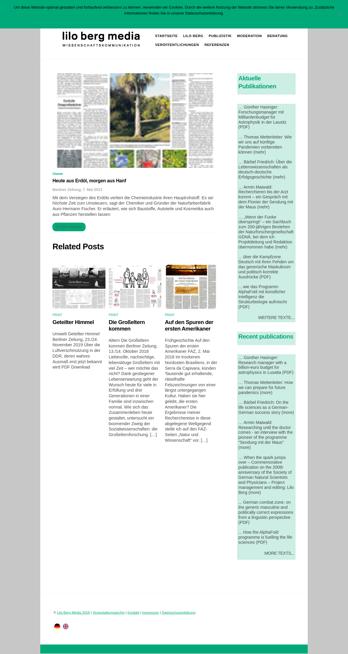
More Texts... (279, 553)
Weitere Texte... (276, 318)
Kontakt (133, 613)
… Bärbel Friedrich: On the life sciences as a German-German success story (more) (266, 408)
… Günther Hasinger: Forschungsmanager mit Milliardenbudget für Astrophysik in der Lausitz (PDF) (262, 117)
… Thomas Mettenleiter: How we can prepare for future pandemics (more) (265, 388)
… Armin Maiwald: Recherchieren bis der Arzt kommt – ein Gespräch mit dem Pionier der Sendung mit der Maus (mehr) (265, 197)
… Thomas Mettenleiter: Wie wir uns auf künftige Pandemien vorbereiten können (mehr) (265, 145)
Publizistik (220, 36)
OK (150, 21)
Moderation (249, 36)
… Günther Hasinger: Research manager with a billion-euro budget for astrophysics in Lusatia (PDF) (266, 366)
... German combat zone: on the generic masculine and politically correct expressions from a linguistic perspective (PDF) (265, 512)
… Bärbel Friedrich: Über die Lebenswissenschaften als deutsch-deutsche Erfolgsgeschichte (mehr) (265, 170)
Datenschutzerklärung (178, 613)
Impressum (150, 613)
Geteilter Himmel (73, 323)
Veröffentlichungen (177, 45)
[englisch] (65, 626)
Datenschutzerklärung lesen (179, 21)
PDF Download (69, 228)
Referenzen (217, 45)
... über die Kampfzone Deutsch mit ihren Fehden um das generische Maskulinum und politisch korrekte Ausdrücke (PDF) (266, 267)
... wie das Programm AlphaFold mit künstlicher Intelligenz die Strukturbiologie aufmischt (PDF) (262, 297)
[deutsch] (57, 626)
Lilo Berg (193, 36)
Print (57, 315)
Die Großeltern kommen (127, 326)
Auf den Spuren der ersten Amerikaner (189, 326)
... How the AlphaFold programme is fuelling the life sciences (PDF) (265, 537)
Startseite (166, 36)
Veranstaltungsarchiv (109, 613)
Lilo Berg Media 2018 (73, 613)
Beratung (277, 36)
